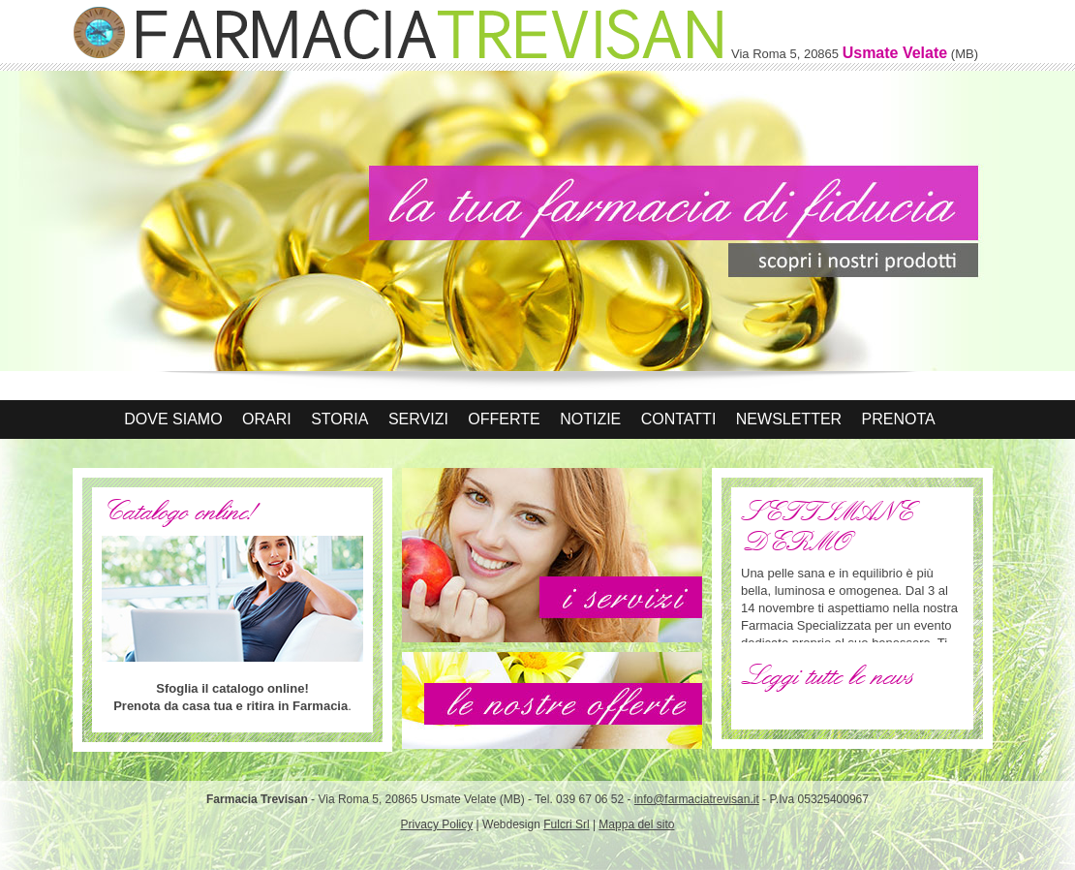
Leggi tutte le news (826, 676)
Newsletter (789, 419)
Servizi (418, 419)
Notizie (590, 419)
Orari (267, 419)
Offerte (503, 419)
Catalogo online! (178, 511)
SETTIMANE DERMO (826, 527)
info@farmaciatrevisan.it (696, 799)
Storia (339, 419)
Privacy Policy (437, 824)
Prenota (899, 419)
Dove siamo (173, 419)
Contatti (679, 419)
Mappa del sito (636, 824)
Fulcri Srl (566, 824)
